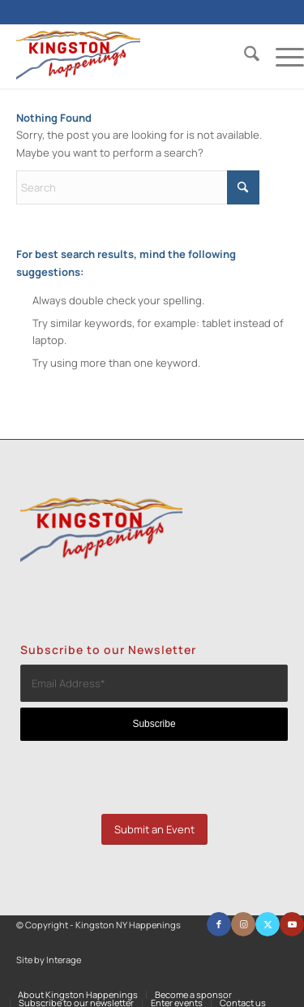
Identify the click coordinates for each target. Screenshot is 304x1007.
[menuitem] (243, 56)
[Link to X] (267, 924)
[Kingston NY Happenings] (131, 56)
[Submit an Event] (154, 830)
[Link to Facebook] (219, 924)
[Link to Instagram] (243, 924)
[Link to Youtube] (292, 924)
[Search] (243, 56)
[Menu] (281, 56)
